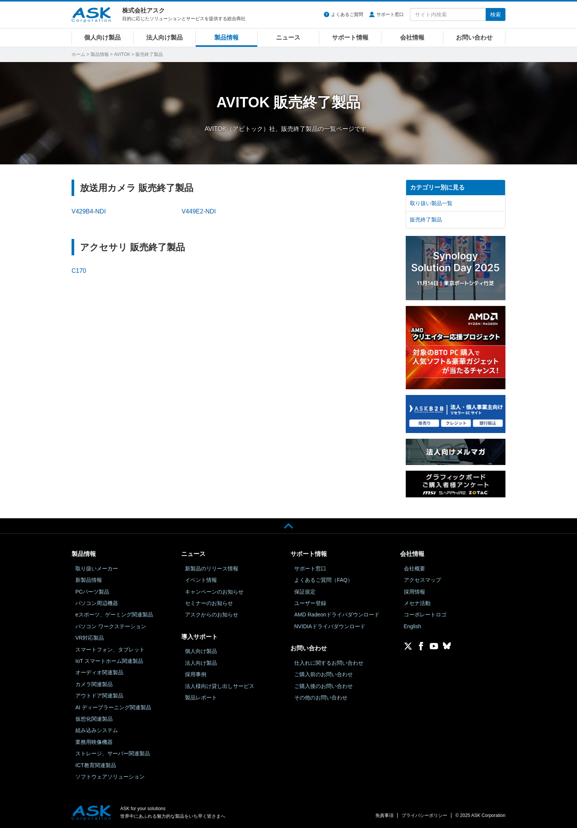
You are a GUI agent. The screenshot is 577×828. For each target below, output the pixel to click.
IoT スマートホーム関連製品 (109, 661)
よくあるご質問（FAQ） (323, 580)
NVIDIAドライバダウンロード (329, 626)
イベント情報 (201, 580)
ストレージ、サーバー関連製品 (112, 753)
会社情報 (412, 37)
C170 (79, 271)
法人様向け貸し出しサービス (219, 686)
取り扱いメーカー (96, 568)
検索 (495, 14)
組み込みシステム (96, 730)
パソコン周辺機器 (96, 603)
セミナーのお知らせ (209, 603)
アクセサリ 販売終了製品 (132, 247)
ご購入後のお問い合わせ (323, 686)
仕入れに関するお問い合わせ (328, 663)
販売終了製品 (426, 220)
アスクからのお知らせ (211, 614)
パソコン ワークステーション (110, 626)
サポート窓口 (390, 14)
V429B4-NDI (89, 211)
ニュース (288, 37)
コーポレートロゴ (425, 614)
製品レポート (201, 697)
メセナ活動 (417, 603)
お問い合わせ (474, 37)
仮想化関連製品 (94, 719)
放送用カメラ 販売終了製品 (136, 188)
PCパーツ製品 (92, 592)
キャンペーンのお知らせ (214, 592)
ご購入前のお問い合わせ (323, 674)
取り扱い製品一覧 (431, 203)
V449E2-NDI (199, 211)
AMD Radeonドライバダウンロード (336, 614)
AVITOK (122, 54)
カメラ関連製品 (94, 684)
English (412, 626)
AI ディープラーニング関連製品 (113, 707)
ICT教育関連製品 (95, 765)
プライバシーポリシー (424, 815)
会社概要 (414, 568)
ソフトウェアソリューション (110, 777)
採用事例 (195, 674)
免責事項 (384, 815)
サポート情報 (350, 37)
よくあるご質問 (347, 14)
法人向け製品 (164, 37)
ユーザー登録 (310, 603)
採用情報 (414, 592)
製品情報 (226, 37)
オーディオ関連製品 (99, 672)
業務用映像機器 (94, 742)
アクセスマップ (422, 580)
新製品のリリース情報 (211, 568)
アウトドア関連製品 (99, 696)
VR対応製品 (89, 638)
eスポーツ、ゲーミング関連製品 (114, 614)
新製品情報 (88, 580)
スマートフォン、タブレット (110, 649)
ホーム (78, 54)
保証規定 (305, 592)
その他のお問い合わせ (320, 697)
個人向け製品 (102, 37)
